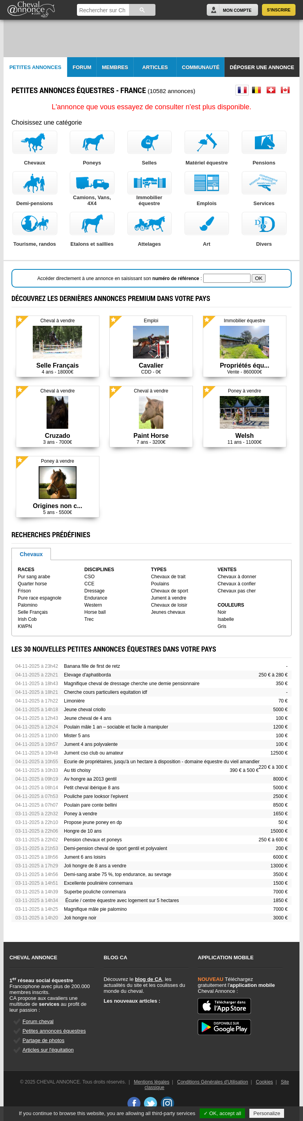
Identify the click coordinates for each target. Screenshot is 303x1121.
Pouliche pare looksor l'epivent (96, 796)
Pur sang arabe (34, 576)
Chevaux (31, 554)
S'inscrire (279, 9)
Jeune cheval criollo (84, 709)
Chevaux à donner (237, 576)
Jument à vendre (168, 598)
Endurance (95, 598)
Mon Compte (237, 10)
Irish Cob (27, 619)
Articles (155, 67)
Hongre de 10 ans (82, 831)
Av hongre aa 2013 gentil (90, 779)
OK (258, 278)
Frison (24, 591)
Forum (82, 67)
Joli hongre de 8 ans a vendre (95, 866)
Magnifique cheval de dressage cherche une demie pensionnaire (132, 683)
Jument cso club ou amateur (93, 753)
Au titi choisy (77, 770)
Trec (89, 619)
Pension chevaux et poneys (93, 840)
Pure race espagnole (40, 598)
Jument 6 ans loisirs (85, 857)
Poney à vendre (80, 813)
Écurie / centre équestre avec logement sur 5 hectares (121, 900)
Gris (222, 626)
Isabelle (226, 619)
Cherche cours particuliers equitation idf (105, 692)
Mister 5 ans (77, 735)
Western (93, 605)
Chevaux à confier (237, 584)
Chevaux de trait (168, 576)
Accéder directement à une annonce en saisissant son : (120, 278)
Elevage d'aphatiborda (87, 675)
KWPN (25, 626)
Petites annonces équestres (54, 1031)
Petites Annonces (35, 67)
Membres (115, 67)
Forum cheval (38, 1021)
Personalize (266, 1113)
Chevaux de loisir (169, 605)
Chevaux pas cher (237, 591)
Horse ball (95, 612)
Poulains (160, 584)
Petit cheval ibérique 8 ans (92, 787)
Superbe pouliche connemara (95, 892)
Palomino (27, 605)
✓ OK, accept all (222, 1113)
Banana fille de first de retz (92, 666)
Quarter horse (32, 584)
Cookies (264, 1082)
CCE (89, 584)
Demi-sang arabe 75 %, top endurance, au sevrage (117, 874)
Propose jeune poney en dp (93, 822)
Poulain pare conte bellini (90, 805)
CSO (89, 576)
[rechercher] (102, 10)
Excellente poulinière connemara (98, 883)
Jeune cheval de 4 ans (87, 718)
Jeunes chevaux (168, 612)
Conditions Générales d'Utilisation (212, 1082)
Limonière (74, 701)
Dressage (94, 591)
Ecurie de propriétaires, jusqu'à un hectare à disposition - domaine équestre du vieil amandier (162, 761)
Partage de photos (43, 1040)
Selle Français (33, 612)
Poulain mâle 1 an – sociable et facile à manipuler (116, 727)
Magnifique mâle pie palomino (95, 909)
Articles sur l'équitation (48, 1050)
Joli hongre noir (80, 918)
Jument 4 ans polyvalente (91, 744)
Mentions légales (151, 1082)
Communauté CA (200, 70)
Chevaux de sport (169, 591)
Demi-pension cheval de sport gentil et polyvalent (115, 848)
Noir (222, 612)
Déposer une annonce (262, 67)
